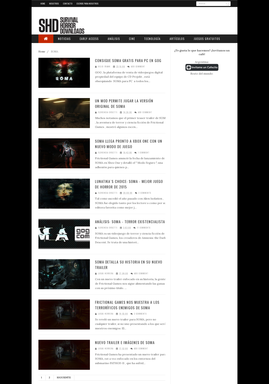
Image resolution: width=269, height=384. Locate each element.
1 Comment (143, 152)
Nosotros (54, 3)
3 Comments (140, 314)
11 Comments (143, 227)
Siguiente (64, 377)
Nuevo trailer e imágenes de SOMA (125, 342)
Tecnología (152, 39)
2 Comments (144, 193)
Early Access (89, 39)
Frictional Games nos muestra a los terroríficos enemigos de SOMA (127, 304)
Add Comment (138, 66)
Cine (132, 39)
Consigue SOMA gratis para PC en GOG (128, 60)
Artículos (177, 39)
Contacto (67, 3)
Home (42, 3)
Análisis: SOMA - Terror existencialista (130, 221)
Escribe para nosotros (87, 3)
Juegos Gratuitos (207, 39)
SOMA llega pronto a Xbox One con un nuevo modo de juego (128, 143)
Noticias (64, 39)
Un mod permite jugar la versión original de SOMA (124, 103)
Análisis (114, 39)
